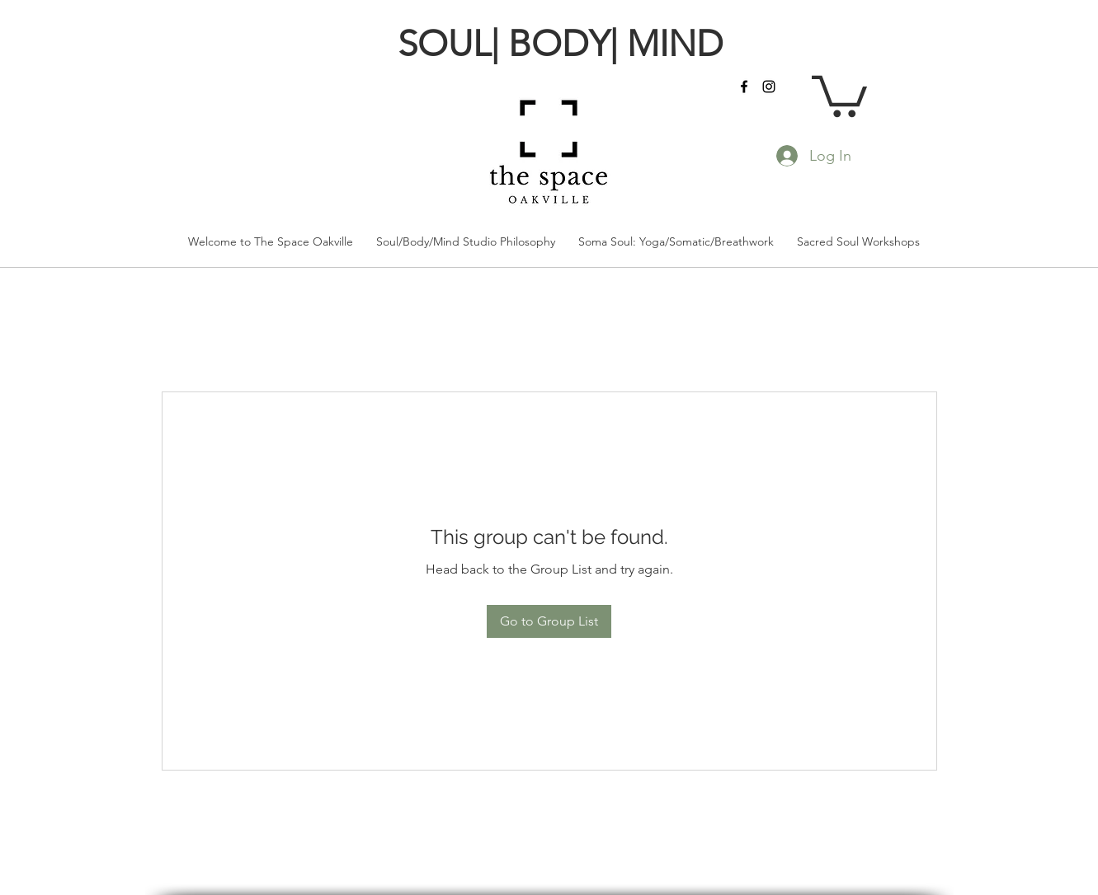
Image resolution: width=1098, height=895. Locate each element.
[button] (839, 94)
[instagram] (769, 86)
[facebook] (744, 86)
